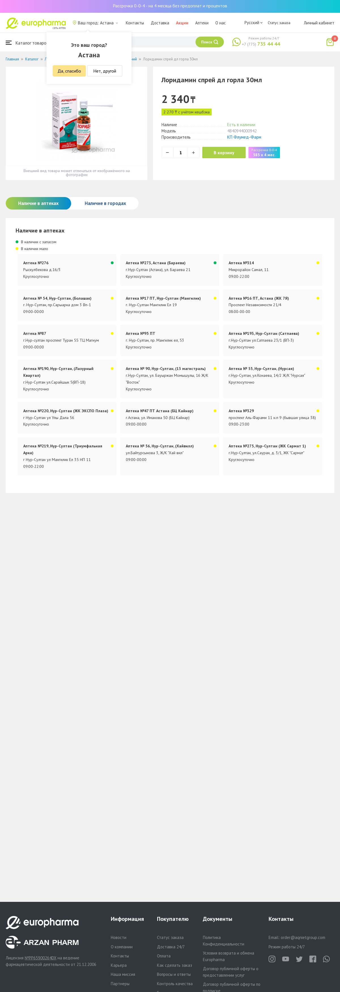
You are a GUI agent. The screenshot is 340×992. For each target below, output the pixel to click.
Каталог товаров (27, 43)
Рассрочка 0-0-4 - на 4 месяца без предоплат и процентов (170, 6)
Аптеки (202, 23)
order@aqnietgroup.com (303, 937)
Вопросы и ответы (174, 974)
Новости (118, 937)
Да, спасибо (69, 71)
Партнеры (120, 983)
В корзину (224, 152)
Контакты (135, 23)
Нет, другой (104, 71)
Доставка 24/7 (171, 946)
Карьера (119, 965)
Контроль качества (175, 983)
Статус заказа (279, 22)
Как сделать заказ (174, 965)
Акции (182, 23)
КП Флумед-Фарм (244, 137)
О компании (122, 946)
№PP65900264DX (40, 958)
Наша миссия (123, 974)
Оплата (164, 956)
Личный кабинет (319, 23)
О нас (220, 23)
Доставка (160, 23)
